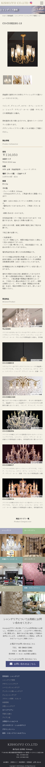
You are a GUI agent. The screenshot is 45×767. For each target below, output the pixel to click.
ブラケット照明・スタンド (11, 699)
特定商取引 (22, 762)
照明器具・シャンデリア (11, 676)
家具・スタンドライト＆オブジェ (14, 733)
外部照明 (5, 702)
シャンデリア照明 (8, 680)
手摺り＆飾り (7, 714)
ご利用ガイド (14, 762)
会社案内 (6, 762)
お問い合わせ (37, 762)
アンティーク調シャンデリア (12, 691)
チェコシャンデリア (9, 695)
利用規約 (29, 762)
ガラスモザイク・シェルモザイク (14, 725)
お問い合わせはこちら (22, 663)
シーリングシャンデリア (11, 687)
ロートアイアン (7, 710)
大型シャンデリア (8, 706)
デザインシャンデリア (10, 684)
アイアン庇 (6, 717)
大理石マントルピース (10, 721)
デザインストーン (8, 729)
